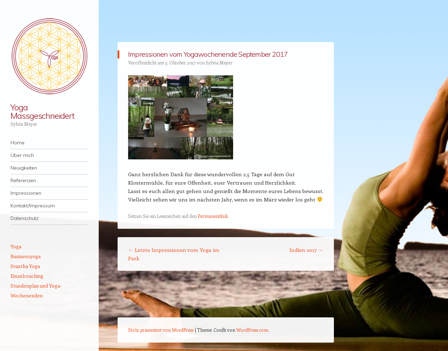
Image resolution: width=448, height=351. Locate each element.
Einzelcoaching (26, 276)
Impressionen (25, 193)
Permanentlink (213, 216)
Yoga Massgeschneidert (42, 111)
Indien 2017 (306, 249)
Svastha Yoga (25, 266)
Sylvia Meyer (219, 63)
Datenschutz (24, 218)
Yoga (15, 246)
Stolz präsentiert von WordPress (161, 330)
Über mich (22, 155)
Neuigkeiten (23, 168)
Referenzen (23, 180)
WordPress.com (252, 330)
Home (17, 142)
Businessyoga (25, 256)
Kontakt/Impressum (32, 205)
